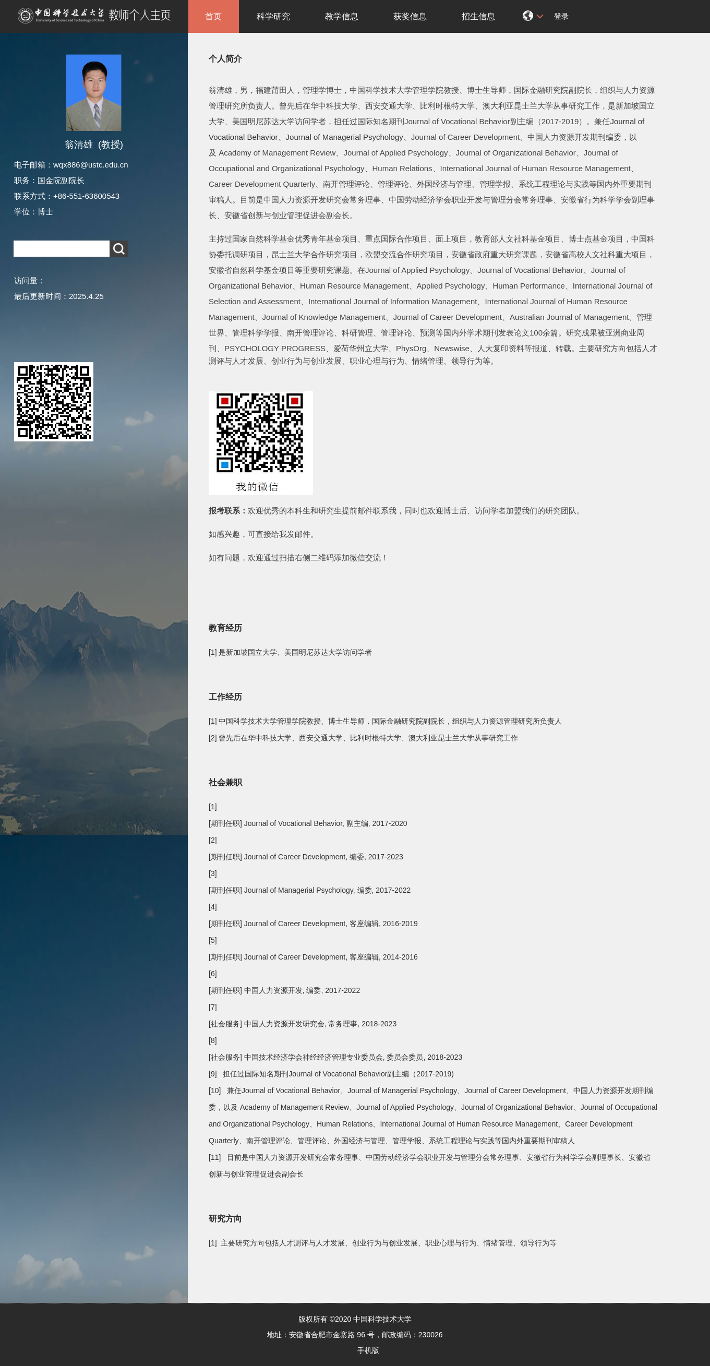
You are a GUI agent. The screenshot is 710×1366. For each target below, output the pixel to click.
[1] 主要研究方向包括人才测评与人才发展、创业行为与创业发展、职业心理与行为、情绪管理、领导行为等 (383, 1243)
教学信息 (341, 16)
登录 (561, 16)
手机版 (368, 1350)
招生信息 (478, 16)
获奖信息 (410, 16)
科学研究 (273, 16)
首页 (213, 16)
